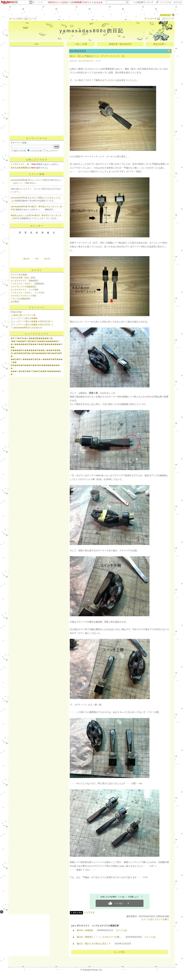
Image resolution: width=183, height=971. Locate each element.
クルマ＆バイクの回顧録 (22, 286)
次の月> (47, 259)
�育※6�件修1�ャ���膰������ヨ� (32, 338)
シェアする (89, 912)
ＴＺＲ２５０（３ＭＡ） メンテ (26, 292)
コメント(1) (149, 937)
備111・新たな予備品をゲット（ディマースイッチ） (95, 56)
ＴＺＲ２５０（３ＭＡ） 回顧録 (26, 283)
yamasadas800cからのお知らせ (28, 327)
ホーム (12, 18)
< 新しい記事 (81, 44)
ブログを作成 (165, 2)
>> (143, 2)
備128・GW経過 (85, 930)
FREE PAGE (16, 312)
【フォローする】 (152, 18)
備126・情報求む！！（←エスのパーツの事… (99, 937)
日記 (19, 18)
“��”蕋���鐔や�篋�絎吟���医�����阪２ (35, 341)
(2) (123, 56)
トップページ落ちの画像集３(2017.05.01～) (33, 324)
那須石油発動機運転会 (21, 168)
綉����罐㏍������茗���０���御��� (35, 350)
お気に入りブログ (36, 159)
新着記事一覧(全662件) (120, 44)
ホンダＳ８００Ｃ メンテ (23, 289)
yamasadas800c (18, 180)
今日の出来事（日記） (21, 277)
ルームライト (25, 189)
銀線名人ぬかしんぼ (20, 215)
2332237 (165, 15)
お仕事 (14, 301)
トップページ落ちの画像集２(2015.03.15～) (33, 321)
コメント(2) (146, 919)
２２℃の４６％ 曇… (21, 164)
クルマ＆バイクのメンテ (22, 295)
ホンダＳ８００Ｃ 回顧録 (23, 280)
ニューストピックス (37, 333)
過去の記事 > (159, 44)
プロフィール (29, 18)
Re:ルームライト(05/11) (39, 180)
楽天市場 (178, 2)
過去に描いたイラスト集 (25, 315)
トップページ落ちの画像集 (26, 318)
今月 (37, 259)
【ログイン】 (168, 18)
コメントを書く (161, 919)
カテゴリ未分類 (18, 274)
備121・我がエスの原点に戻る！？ (94, 943)
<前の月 (26, 259)
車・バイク (38, 2)
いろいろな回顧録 (19, 298)
